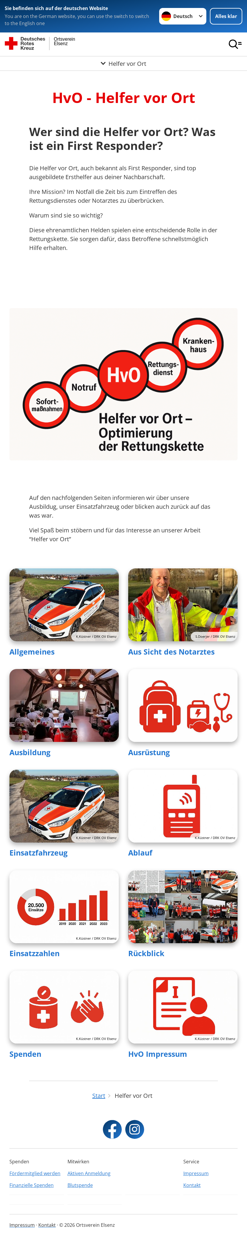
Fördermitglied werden (34, 1173)
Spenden (25, 1054)
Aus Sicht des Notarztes (171, 652)
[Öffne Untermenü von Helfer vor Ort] (123, 63)
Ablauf (140, 853)
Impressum (196, 1173)
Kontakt (192, 1185)
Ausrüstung (149, 752)
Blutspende (80, 1185)
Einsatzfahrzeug (38, 853)
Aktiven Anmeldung (89, 1173)
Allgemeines (32, 652)
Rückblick (146, 953)
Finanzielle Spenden (31, 1185)
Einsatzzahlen (34, 953)
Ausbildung (29, 752)
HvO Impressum (157, 1054)
